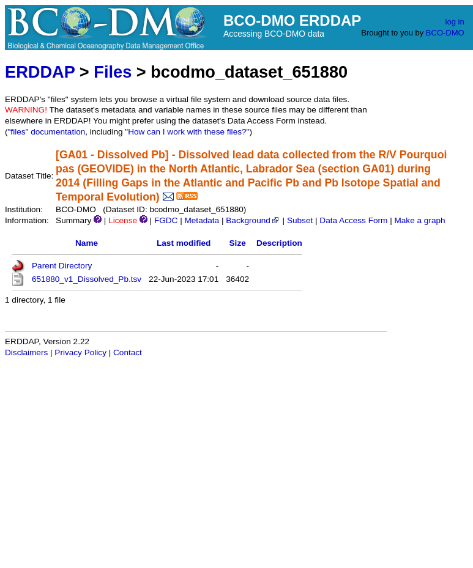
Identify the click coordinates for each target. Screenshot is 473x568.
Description (279, 243)
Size (237, 243)
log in (454, 21)
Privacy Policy (80, 352)
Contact (127, 352)
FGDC (166, 220)
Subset (300, 220)
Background (253, 220)
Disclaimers (26, 352)
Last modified (183, 243)
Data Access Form (353, 220)
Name (86, 243)
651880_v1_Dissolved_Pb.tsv (86, 279)
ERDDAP (40, 71)
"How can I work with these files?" (187, 131)
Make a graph (419, 220)
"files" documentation (47, 131)
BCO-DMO (445, 32)
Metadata (201, 220)
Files (113, 71)
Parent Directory (62, 265)
